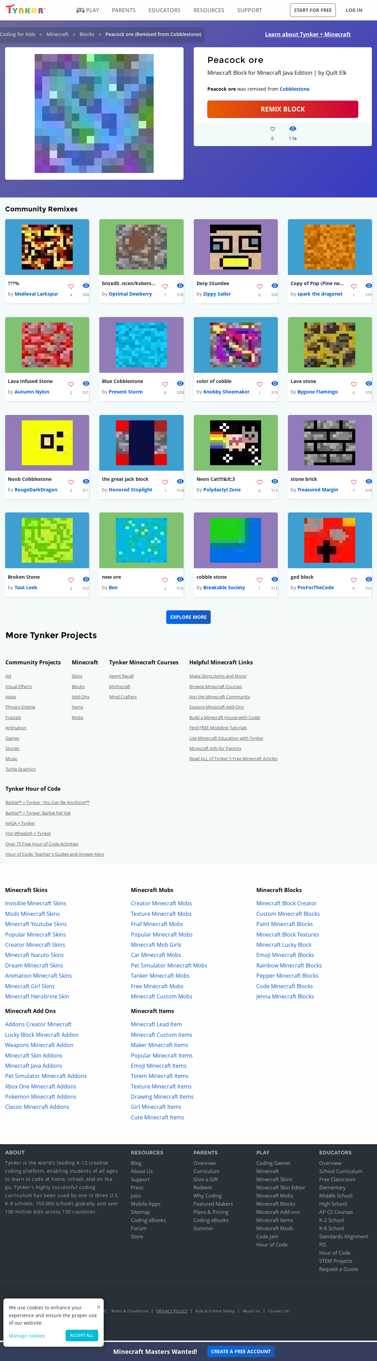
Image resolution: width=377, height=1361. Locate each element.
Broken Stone (24, 579)
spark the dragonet (320, 294)
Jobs (136, 1197)
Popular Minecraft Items (162, 1058)
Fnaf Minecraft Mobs (157, 926)
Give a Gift (205, 1181)
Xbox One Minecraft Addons (40, 1089)
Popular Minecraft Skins (35, 937)
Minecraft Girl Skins (30, 988)
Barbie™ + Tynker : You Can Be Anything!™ (47, 805)
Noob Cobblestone (30, 480)
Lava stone (303, 382)
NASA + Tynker (20, 825)
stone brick (304, 480)
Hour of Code (272, 1246)
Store (137, 1238)
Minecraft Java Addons (33, 1068)
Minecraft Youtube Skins (36, 926)
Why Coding (207, 1197)
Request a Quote (338, 1271)
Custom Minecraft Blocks (288, 916)
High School (333, 1206)
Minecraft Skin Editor (280, 1189)
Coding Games (273, 1165)
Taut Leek (26, 590)
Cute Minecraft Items (157, 1119)
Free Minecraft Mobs (157, 988)
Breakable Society (224, 590)
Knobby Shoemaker (226, 393)
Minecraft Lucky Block (283, 947)
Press (137, 1189)
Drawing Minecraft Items (162, 1099)
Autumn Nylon (32, 393)
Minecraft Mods (274, 1230)
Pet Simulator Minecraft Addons (46, 1078)
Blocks (87, 34)
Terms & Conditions (130, 1313)
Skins (77, 679)
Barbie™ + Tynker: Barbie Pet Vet (38, 815)
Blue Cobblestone (122, 382)
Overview (204, 1165)
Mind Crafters (123, 699)
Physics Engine (20, 709)
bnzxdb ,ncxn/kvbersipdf (129, 283)
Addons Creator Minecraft (38, 1027)
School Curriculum (340, 1173)
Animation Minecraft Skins (38, 978)
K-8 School (331, 1230)
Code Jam (267, 1238)
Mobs (77, 720)
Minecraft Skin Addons (34, 1058)
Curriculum (206, 1173)
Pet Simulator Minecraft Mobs (169, 968)
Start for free (313, 10)
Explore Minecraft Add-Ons (216, 709)
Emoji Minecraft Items (159, 1068)
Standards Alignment (343, 1238)
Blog (136, 1165)
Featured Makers (213, 1206)
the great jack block (125, 480)
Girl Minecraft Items (156, 1109)
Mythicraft (119, 689)
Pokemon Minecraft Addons (40, 1099)
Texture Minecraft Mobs (161, 916)
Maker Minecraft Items (159, 1047)
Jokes (10, 699)
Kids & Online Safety (215, 1313)
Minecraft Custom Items (161, 1037)
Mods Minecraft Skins (32, 916)
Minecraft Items (274, 1222)
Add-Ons (80, 699)
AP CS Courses (336, 1214)
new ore (111, 579)
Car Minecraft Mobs (156, 957)
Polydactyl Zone (222, 491)
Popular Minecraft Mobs (162, 937)
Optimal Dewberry (130, 294)
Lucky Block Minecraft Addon (42, 1037)
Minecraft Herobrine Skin (37, 999)
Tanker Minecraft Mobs (160, 978)
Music (11, 761)
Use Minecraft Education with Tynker (226, 740)
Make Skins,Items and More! (217, 679)
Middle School (336, 1197)
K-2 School (331, 1222)
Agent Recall (121, 679)
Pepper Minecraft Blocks (287, 978)
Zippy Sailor (217, 294)
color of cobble (214, 382)
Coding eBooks (148, 1222)
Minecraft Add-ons (278, 1214)
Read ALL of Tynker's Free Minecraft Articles (233, 761)
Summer (203, 1230)
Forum (139, 1230)
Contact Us (278, 1313)
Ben (113, 590)
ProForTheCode (315, 590)
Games (12, 740)
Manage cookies (27, 1335)
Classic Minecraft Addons (37, 1109)
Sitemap (140, 1214)
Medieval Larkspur (36, 294)
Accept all (82, 1335)
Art (8, 679)
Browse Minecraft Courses (215, 689)
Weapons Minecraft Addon (39, 1047)
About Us (142, 1173)
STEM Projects (335, 1263)
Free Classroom (337, 1181)
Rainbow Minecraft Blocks (289, 968)
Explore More (188, 619)
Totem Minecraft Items (160, 1078)
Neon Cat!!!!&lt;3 (215, 480)
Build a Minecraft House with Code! (224, 720)
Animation (16, 730)
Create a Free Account (241, 1351)
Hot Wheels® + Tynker (28, 836)
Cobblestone (294, 89)
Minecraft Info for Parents (215, 751)
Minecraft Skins (274, 1181)
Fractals (13, 720)
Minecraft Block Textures (287, 937)
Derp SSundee (212, 283)
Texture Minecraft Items (161, 1089)
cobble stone (211, 579)
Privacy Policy (172, 1313)
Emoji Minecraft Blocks (285, 957)
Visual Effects (18, 689)
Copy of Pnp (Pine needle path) (318, 283)
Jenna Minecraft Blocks (285, 999)
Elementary (332, 1189)
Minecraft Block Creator (286, 906)
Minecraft (57, 34)
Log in (354, 10)
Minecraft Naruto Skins (34, 957)
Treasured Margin (317, 491)
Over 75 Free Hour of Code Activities (41, 846)
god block (302, 579)
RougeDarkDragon (36, 491)
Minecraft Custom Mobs (161, 999)
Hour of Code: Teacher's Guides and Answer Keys (54, 857)
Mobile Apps (145, 1206)
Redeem (202, 1189)
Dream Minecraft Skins (34, 968)
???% (13, 283)
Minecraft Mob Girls (156, 947)
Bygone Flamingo (317, 393)
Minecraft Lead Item (156, 1027)
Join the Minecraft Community (219, 699)
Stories (12, 751)
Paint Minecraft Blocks (284, 926)
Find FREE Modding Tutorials (218, 730)
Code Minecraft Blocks (284, 988)
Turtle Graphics (20, 771)
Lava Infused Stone (30, 382)
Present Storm (126, 393)
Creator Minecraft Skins (35, 947)
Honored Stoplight (130, 491)
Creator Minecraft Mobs (161, 906)
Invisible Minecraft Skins (35, 906)
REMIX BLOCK (283, 109)
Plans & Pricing (210, 1214)
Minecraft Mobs (274, 1197)
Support (140, 1181)
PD (322, 1246)
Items (77, 709)
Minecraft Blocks (275, 1206)
